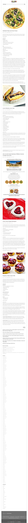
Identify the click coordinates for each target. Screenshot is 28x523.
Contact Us (12, 516)
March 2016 (4, 455)
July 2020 (4, 387)
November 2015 (4, 459)
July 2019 (4, 403)
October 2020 (4, 383)
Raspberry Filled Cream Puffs (9, 275)
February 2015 (4, 471)
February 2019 (4, 410)
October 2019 (4, 399)
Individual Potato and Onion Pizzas (10, 30)
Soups (3, 505)
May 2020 (4, 390)
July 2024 (4, 363)
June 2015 (4, 466)
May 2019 (4, 406)
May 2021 (4, 374)
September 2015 (5, 462)
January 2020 (4, 395)
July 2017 (4, 435)
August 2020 (4, 386)
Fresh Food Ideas (9, 513)
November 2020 (4, 382)
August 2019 (4, 402)
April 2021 (4, 375)
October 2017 (4, 431)
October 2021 (4, 367)
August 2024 (4, 362)
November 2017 (4, 430)
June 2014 (4, 478)
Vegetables (4, 508)
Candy (3, 489)
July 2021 (4, 371)
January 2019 (4, 411)
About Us (22, 516)
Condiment (4, 492)
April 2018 (4, 423)
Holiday (3, 497)
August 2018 (4, 418)
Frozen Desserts (4, 496)
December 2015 (4, 458)
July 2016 (4, 451)
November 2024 (4, 358)
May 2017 (4, 438)
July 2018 (4, 419)
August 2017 (4, 434)
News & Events (6, 516)
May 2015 (4, 467)
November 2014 (4, 475)
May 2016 (4, 454)
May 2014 (4, 479)
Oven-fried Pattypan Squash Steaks (11, 347)
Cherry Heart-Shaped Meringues (9, 221)
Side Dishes (4, 504)
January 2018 (4, 427)
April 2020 (4, 391)
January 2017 (4, 443)
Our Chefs (17, 516)
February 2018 (4, 426)
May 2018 (4, 422)
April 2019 (4, 407)
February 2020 (4, 394)
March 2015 (4, 470)
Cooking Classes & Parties (14, 518)
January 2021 (4, 379)
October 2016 (4, 447)
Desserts (11, 277)
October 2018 (4, 415)
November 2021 (4, 366)
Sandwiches (4, 501)
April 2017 (4, 439)
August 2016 (4, 450)
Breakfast (4, 488)
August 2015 (4, 463)
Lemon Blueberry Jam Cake (8, 108)
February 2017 (4, 442)
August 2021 (4, 370)
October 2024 (4, 359)
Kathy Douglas (5, 32)
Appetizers (4, 485)
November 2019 (4, 398)
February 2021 (4, 378)
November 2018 (4, 414)
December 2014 (4, 474)
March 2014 (4, 482)
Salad (3, 500)
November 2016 (4, 446)
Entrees (11, 32)
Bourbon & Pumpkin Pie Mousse (10, 349)
